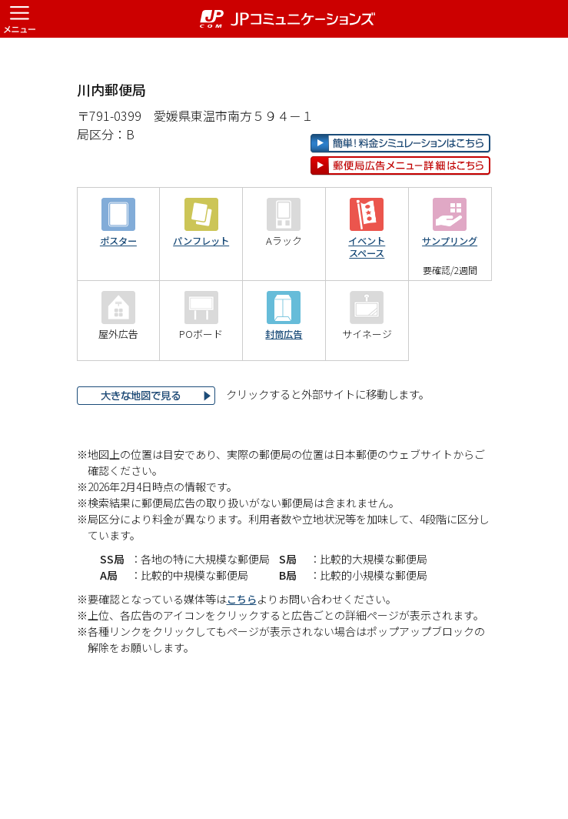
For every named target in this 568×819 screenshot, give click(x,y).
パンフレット (201, 290)
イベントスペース (367, 296)
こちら (243, 648)
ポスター (118, 290)
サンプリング (450, 290)
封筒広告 (284, 383)
